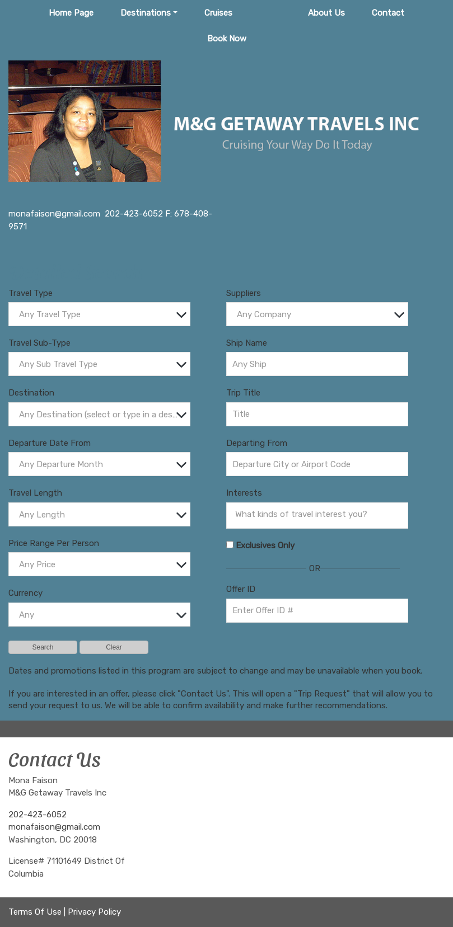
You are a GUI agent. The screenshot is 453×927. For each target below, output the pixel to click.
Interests (244, 493)
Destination (31, 393)
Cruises (218, 13)
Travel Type (30, 293)
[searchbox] (320, 514)
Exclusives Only (265, 545)
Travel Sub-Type (39, 343)
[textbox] (102, 315)
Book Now (226, 39)
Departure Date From (49, 443)
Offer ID (240, 589)
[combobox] (99, 314)
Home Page (71, 13)
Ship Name (246, 343)
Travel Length (35, 493)
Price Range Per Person (53, 543)
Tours (270, 13)
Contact (388, 13)
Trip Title (243, 393)
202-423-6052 (37, 815)
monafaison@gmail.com (54, 827)
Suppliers (243, 293)
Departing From (256, 443)
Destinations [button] (145, 13)
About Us (326, 13)
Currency (25, 593)
